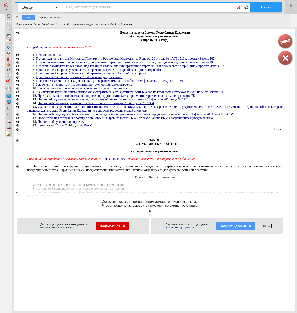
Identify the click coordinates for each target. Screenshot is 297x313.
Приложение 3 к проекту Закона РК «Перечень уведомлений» (79, 77)
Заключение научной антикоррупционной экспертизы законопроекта (84, 84)
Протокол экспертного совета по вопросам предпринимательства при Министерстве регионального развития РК (116, 95)
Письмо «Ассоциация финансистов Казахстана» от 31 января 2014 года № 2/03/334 (96, 103)
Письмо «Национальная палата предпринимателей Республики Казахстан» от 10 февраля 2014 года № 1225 (113, 99)
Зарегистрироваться (50, 17)
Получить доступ (235, 226)
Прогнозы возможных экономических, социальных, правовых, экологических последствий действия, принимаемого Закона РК (125, 62)
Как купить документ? (180, 227)
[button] (6, 7)
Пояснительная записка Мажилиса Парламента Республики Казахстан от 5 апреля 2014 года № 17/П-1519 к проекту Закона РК (125, 58)
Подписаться (112, 226)
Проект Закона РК (48, 55)
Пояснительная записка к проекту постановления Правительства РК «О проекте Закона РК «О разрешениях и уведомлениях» (126, 118)
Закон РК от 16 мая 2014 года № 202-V (65, 125)
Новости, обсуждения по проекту (61, 121)
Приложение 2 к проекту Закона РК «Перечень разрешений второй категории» (91, 73)
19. (62, 125)
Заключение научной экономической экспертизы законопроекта (82, 88)
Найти (265, 7)
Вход (28, 17)
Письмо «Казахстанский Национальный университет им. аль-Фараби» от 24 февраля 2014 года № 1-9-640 (110, 81)
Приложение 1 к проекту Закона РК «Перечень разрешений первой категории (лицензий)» (99, 69)
